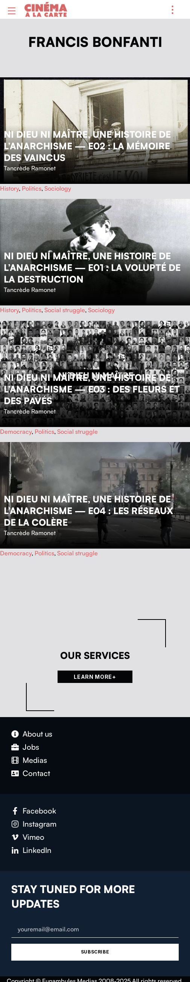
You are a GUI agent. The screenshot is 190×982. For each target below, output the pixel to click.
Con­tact (36, 773)
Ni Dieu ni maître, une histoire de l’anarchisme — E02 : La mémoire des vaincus (87, 146)
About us (37, 733)
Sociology (57, 188)
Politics (31, 188)
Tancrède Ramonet (30, 168)
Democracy (16, 431)
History (9, 188)
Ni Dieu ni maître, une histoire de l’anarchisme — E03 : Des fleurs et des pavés (92, 389)
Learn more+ (95, 677)
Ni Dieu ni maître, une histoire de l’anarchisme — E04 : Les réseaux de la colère (88, 510)
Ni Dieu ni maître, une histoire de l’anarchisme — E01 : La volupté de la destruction (92, 267)
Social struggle (64, 310)
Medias (35, 760)
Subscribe (95, 952)
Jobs (31, 747)
